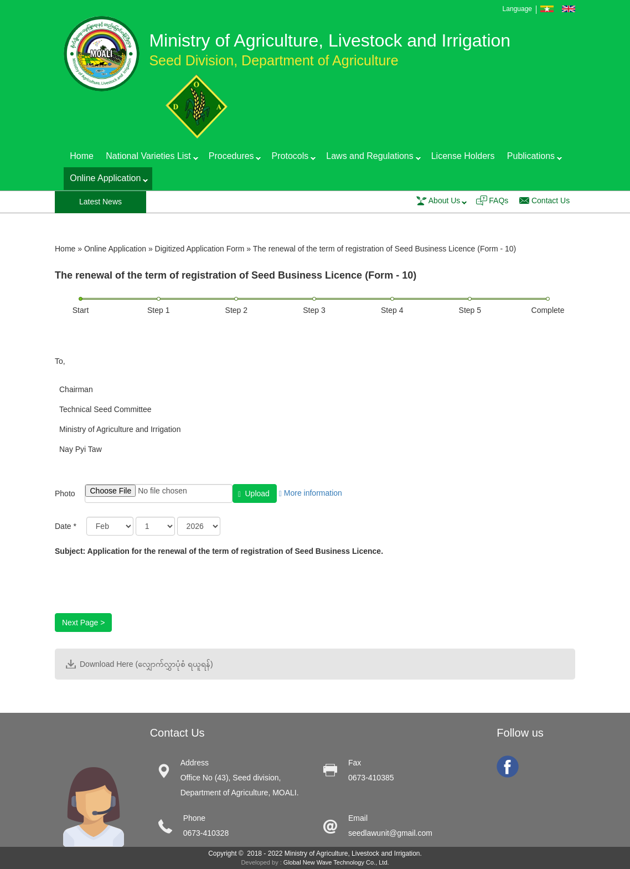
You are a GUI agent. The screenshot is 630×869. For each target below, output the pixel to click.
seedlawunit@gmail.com (390, 833)
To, (60, 361)
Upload (254, 493)
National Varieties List (149, 158)
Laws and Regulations (370, 158)
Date (65, 526)
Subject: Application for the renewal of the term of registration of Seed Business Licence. (219, 551)
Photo (65, 493)
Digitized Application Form (200, 248)
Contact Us (550, 200)
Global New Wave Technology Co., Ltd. (336, 862)
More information (310, 493)
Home (82, 156)
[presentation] (139, 591)
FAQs (498, 200)
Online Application (106, 180)
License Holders (463, 156)
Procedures (232, 158)
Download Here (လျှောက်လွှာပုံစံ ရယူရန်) (146, 664)
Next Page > (83, 622)
